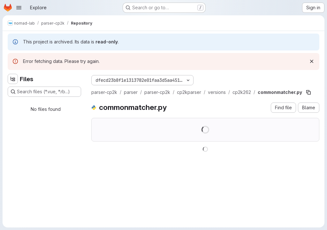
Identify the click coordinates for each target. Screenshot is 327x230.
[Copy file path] (308, 92)
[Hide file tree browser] (13, 79)
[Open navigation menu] (19, 8)
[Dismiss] (312, 61)
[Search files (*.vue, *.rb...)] (44, 92)
